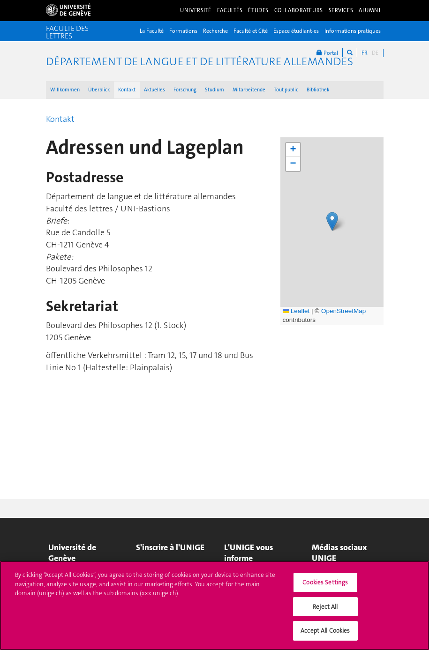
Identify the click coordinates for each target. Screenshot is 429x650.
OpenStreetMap (343, 310)
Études (258, 10)
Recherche (215, 31)
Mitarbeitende (249, 89)
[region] (214, 605)
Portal (327, 53)
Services (341, 10)
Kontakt (126, 89)
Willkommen (65, 89)
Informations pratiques (352, 31)
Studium (214, 89)
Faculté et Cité (250, 31)
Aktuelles (154, 89)
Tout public (286, 89)
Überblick (99, 89)
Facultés (230, 10)
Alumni (369, 10)
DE (375, 53)
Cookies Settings (325, 582)
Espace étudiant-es (296, 31)
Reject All (325, 607)
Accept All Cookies (325, 631)
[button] (332, 221)
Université (195, 10)
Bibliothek (318, 89)
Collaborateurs (298, 10)
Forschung (184, 89)
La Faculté (152, 31)
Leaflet (296, 310)
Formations (183, 31)
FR (364, 53)
